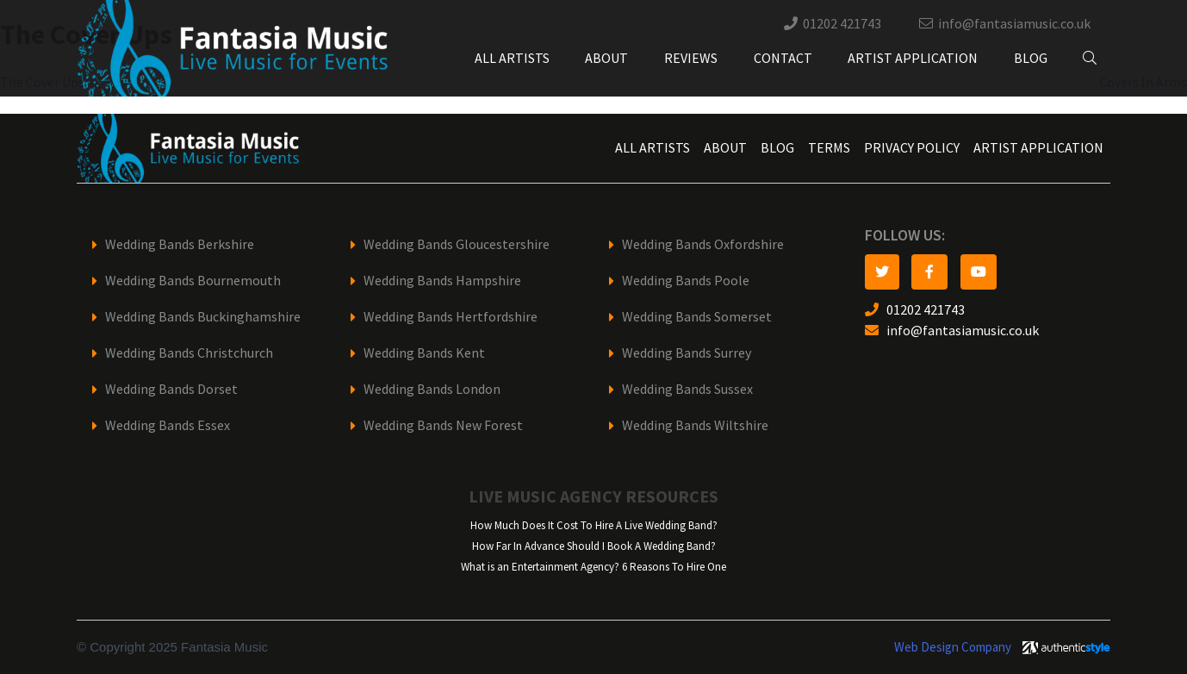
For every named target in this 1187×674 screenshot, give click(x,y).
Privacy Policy (912, 148)
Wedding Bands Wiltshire (695, 425)
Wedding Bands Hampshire (442, 280)
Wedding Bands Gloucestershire (457, 244)
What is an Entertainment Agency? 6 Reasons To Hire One (593, 566)
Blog (1030, 58)
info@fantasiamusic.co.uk (1014, 24)
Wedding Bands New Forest (443, 425)
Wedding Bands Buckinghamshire (203, 317)
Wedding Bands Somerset (697, 317)
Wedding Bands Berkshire (179, 244)
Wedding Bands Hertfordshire (451, 317)
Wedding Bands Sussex (687, 389)
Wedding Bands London (432, 389)
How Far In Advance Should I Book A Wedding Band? (594, 546)
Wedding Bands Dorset (171, 389)
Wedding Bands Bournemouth (193, 280)
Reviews (691, 58)
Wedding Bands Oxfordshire (703, 244)
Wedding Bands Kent (424, 353)
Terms (829, 148)
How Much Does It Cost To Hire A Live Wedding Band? (594, 525)
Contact (783, 58)
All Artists (512, 58)
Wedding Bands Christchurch (189, 353)
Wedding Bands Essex (167, 425)
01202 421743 (842, 24)
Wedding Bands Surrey (686, 353)
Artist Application (913, 58)
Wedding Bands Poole (685, 280)
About (606, 58)
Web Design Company (952, 647)
